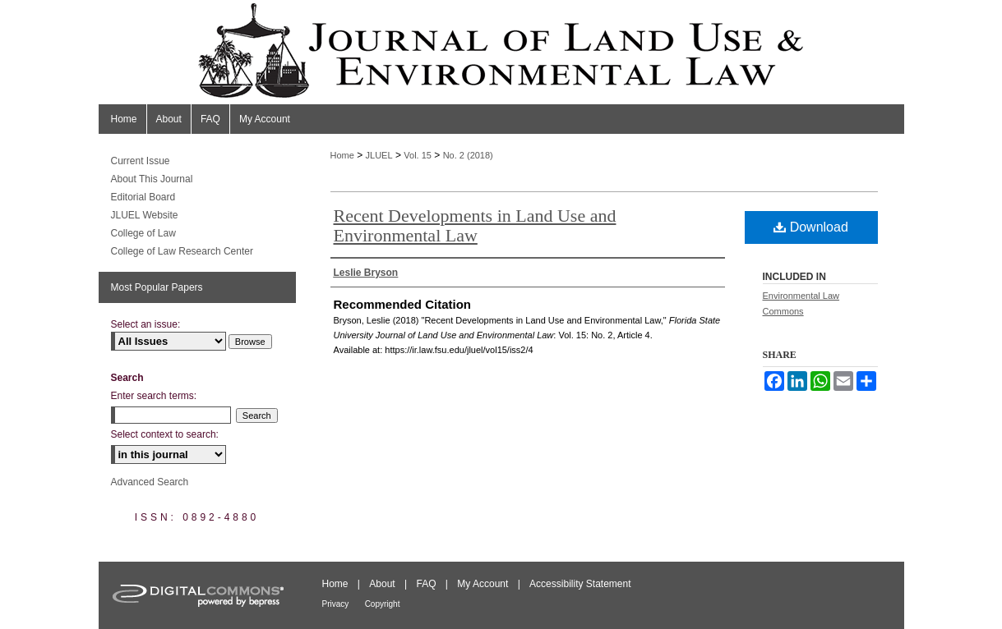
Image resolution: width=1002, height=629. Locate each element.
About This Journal (152, 179)
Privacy (335, 603)
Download (810, 227)
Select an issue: (146, 324)
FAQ (426, 584)
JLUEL (379, 155)
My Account (482, 584)
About (382, 584)
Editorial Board (143, 197)
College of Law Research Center (182, 251)
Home (342, 155)
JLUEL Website (144, 215)
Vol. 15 (418, 155)
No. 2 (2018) (468, 155)
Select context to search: (165, 434)
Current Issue (140, 161)
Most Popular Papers (157, 287)
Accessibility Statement (579, 584)
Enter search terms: (154, 396)
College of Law (143, 233)
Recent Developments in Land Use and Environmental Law (475, 225)
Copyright (382, 603)
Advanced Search (150, 482)
